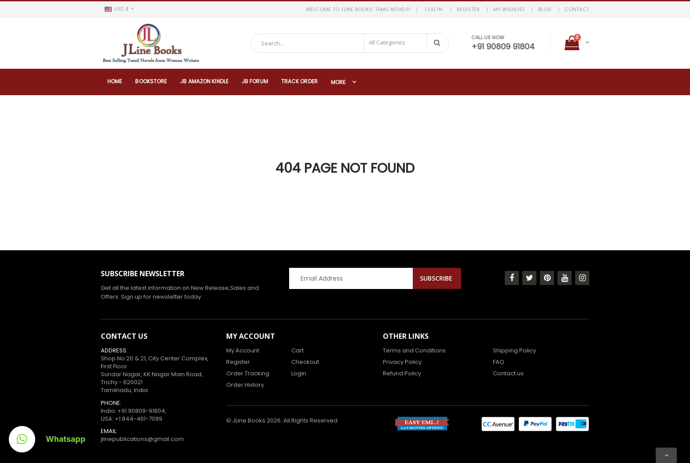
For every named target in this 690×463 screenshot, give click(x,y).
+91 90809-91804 (141, 411)
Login (298, 373)
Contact (577, 9)
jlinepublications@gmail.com (142, 439)
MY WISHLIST (509, 9)
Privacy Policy (402, 362)
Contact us (508, 373)
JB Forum (255, 81)
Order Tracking (247, 373)
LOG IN (435, 9)
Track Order (299, 81)
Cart (297, 350)
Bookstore (151, 81)
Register (238, 362)
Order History (245, 385)
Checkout (305, 362)
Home (114, 81)
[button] (119, 9)
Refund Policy (402, 373)
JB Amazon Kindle (204, 81)
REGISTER (468, 9)
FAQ (498, 362)
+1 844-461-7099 (138, 419)
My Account (242, 350)
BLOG (544, 9)
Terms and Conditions (414, 350)
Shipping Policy (514, 350)
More (338, 82)
